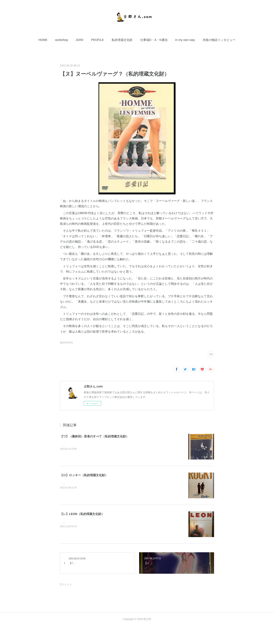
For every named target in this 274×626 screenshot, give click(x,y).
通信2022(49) (66, 342)
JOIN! (79, 40)
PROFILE (97, 40)
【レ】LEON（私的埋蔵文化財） (82, 514)
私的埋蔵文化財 (122, 40)
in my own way (185, 40)
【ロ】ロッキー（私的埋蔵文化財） (84, 475)
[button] (43, 39)
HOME (43, 40)
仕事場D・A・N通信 (154, 40)
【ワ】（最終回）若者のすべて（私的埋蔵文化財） (94, 436)
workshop (61, 40)
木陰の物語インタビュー (219, 40)
